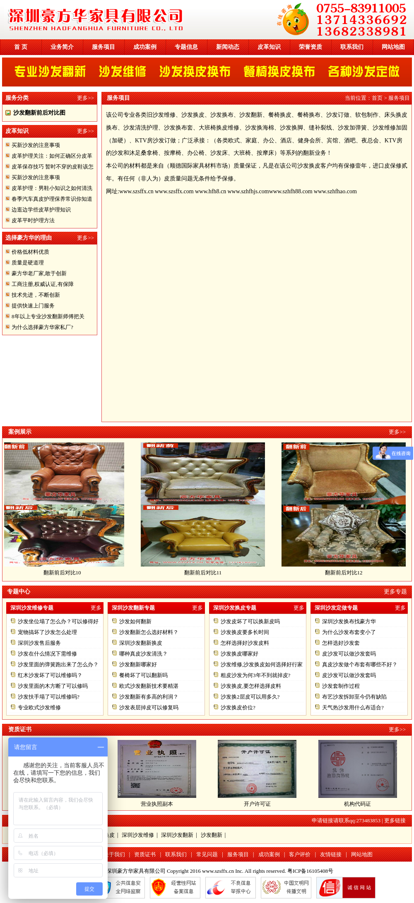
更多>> (85, 98)
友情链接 (331, 854)
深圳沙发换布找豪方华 (349, 621)
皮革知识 (269, 47)
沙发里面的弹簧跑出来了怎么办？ (58, 664)
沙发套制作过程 (341, 686)
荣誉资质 (310, 47)
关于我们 (114, 854)
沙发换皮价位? (238, 707)
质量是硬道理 (28, 262)
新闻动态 (227, 47)
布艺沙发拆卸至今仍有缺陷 (354, 697)
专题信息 (186, 47)
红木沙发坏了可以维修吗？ (50, 675)
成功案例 (144, 47)
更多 (96, 608)
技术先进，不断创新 (36, 295)
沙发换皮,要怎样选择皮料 (251, 686)
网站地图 (393, 47)
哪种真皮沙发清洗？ (143, 654)
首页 (377, 98)
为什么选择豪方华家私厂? (42, 327)
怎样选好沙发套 (341, 643)
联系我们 (351, 47)
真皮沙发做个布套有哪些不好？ (359, 664)
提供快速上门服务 (33, 306)
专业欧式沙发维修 (39, 707)
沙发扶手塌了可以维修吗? (48, 697)
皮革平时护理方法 (33, 220)
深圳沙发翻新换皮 (140, 643)
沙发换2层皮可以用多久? (250, 697)
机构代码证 (357, 804)
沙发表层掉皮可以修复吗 (148, 707)
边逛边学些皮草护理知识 (41, 210)
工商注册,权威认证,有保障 (43, 284)
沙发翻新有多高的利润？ (148, 697)
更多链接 (395, 820)
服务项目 (103, 47)
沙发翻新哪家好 (138, 664)
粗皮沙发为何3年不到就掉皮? (255, 675)
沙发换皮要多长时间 (245, 632)
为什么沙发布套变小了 (349, 632)
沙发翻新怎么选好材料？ (148, 632)
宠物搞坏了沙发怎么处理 (47, 632)
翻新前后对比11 (206, 572)
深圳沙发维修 (138, 835)
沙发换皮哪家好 (239, 654)
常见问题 (207, 854)
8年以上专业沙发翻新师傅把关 (48, 316)
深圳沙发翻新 (177, 835)
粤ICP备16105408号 (310, 871)
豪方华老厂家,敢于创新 (39, 273)
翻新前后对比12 (347, 572)
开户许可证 (257, 804)
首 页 (20, 47)
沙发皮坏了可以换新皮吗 (250, 621)
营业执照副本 (157, 804)
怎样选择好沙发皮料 (245, 643)
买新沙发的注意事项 (36, 145)
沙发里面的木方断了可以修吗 (53, 686)
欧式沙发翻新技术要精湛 (148, 686)
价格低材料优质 (30, 252)
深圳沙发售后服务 (39, 643)
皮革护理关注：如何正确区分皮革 (52, 156)
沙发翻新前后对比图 (39, 113)
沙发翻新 (211, 835)
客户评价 (299, 854)
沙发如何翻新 (135, 621)
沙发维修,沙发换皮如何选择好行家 (262, 664)
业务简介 (62, 47)
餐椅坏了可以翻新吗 (143, 675)
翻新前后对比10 (65, 572)
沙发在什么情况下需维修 (47, 654)
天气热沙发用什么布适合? (353, 707)
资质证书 (145, 854)
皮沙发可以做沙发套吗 (349, 654)
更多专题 (395, 591)
